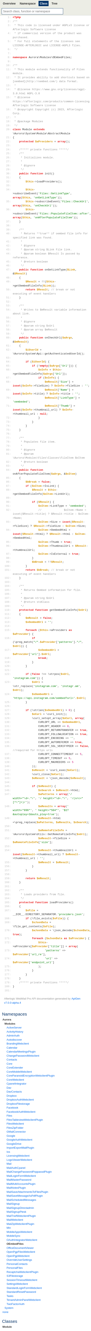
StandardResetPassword (21, 1291)
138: (9, 758)
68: (9, 382)
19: (9, 125)
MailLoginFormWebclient (21, 1175)
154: (9, 850)
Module (7, 1326)
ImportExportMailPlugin (20, 1147)
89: (9, 498)
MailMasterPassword (19, 1179)
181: (9, 990)
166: (9, 906)
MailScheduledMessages (21, 1199)
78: (9, 442)
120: (9, 666)
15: (9, 97)
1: (9, 17)
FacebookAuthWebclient (21, 1111)
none (5, 1312)
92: (9, 510)
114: (9, 626)
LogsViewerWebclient (19, 1159)
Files (9, 1115)
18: (9, 121)
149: (9, 818)
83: (9, 466)
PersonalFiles (15, 1267)
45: (9, 261)
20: (9, 129)
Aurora (6, 1019)
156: (9, 866)
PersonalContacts (17, 1263)
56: (9, 321)
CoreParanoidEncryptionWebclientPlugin (31, 1075)
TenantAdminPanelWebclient (24, 1299)
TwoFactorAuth (15, 1304)
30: (9, 173)
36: (9, 209)
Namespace (28, 3)
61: (9, 345)
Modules (10, 1023)
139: (9, 762)
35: (9, 201)
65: (9, 366)
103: (9, 582)
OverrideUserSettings (19, 1259)
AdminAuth (13, 1035)
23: (9, 145)
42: (9, 245)
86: (9, 482)
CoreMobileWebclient (19, 1071)
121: (9, 670)
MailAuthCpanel (16, 1167)
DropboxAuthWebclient (20, 1099)
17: (9, 117)
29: (9, 169)
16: (9, 109)
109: (9, 606)
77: (9, 438)
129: (9, 718)
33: (9, 185)
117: (9, 650)
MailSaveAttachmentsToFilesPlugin (27, 1191)
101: (9, 570)
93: (9, 522)
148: (9, 806)
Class (43, 3)
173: (9, 950)
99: (9, 562)
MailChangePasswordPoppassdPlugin (29, 1171)
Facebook (12, 1107)
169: (9, 922)
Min (9, 1227)
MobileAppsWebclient (19, 1231)
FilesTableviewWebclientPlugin (25, 1119)
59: (9, 334)
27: (9, 161)
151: (9, 830)
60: (9, 337)
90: (9, 502)
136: (9, 746)
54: (9, 310)
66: (9, 370)
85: (9, 478)
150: (9, 826)
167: (9, 910)
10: (9, 65)
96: (9, 546)
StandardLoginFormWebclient (24, 1288)
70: (9, 398)
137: (9, 754)
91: (9, 506)
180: (9, 986)
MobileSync (13, 1235)
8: (9, 57)
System (9, 1307)
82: (9, 462)
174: (9, 958)
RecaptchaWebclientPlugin (22, 1271)
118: (9, 658)
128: (9, 714)
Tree (54, 3)
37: (9, 221)
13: (9, 85)
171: (9, 938)
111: (9, 614)
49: (9, 281)
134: (9, 738)
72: (9, 418)
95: (9, 542)
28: (9, 165)
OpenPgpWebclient (18, 1255)
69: (9, 390)
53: (9, 305)
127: (9, 710)
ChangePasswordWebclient (23, 1055)
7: (9, 53)
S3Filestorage (15, 1275)
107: (9, 598)
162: (9, 890)
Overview (9, 3)
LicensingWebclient (18, 1155)
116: (9, 638)
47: (9, 269)
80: (9, 450)
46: (9, 265)
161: (9, 886)
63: (9, 358)
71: (9, 406)
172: (9, 942)
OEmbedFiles (15, 1243)
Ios (8, 1151)
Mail (9, 1163)
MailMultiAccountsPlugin (21, 1183)
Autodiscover (14, 1039)
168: (9, 918)
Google (11, 1135)
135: (9, 742)
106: (9, 594)
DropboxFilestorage (18, 1103)
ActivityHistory (15, 1031)
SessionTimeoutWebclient (22, 1280)
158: (9, 874)
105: (9, 590)
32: (9, 181)
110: (9, 610)
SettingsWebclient (17, 1283)
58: (9, 329)
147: (9, 794)
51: (9, 297)
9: (9, 61)
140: (9, 766)
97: (9, 554)
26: (9, 157)
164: (9, 898)
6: (9, 49)
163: (9, 894)
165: (9, 902)
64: (9, 362)
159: (9, 878)
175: (9, 966)
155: (9, 862)
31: (9, 177)
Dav (9, 1087)
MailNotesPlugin (16, 1187)
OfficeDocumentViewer (20, 1247)
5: (9, 41)
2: (9, 21)
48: (9, 278)
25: (9, 153)
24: (9, 149)
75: (9, 430)
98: (9, 558)
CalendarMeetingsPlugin (21, 1051)
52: (9, 302)
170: (9, 930)
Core (9, 1063)
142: (9, 774)
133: (9, 734)
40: (9, 233)
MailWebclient (15, 1219)
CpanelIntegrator (16, 1083)
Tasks (10, 1296)
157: (9, 870)
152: (9, 838)
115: (9, 630)
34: (9, 189)
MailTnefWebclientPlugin (21, 1215)
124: (9, 694)
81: (9, 454)
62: (9, 350)
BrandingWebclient (18, 1043)
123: (9, 682)
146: (9, 790)
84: (9, 470)
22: (9, 141)
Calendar (12, 1047)
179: (9, 982)
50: (9, 289)
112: (9, 618)
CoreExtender (15, 1067)
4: (9, 33)
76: (9, 434)
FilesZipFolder (15, 1127)
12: (9, 77)
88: (9, 490)
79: (9, 446)
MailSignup (13, 1203)
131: (9, 726)
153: (9, 846)
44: (9, 253)
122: (9, 674)
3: (9, 25)
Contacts (12, 1059)
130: (9, 722)
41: (9, 241)
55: (9, 318)
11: (9, 69)
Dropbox (12, 1095)
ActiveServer (14, 1027)
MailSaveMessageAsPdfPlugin (25, 1195)
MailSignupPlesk (16, 1211)
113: (9, 622)
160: (9, 882)
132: (9, 730)
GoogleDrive (14, 1143)
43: (9, 249)
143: (9, 778)
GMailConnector (16, 1131)
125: (9, 702)
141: (9, 770)
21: (9, 137)
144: (9, 782)
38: (9, 225)
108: (9, 602)
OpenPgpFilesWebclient (21, 1251)
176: (9, 970)
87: (9, 486)
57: (9, 326)
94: (9, 530)
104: (9, 586)
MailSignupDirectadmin (20, 1207)
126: (9, 706)
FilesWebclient (15, 1123)
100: (9, 566)
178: (9, 978)
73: (9, 422)
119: (9, 662)
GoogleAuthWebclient (19, 1139)
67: (9, 378)
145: (9, 786)
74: (9, 426)
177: (9, 974)
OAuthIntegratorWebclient (22, 1239)
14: (9, 89)
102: (9, 578)
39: (9, 229)
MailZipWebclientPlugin (20, 1223)
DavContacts (14, 1091)
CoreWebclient (15, 1079)
